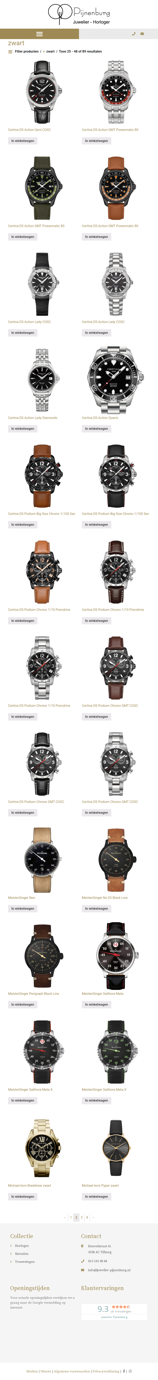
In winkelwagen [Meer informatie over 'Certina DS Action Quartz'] (96, 429)
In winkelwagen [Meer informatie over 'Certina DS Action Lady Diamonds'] (22, 429)
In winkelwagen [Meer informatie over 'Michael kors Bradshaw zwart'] (22, 1197)
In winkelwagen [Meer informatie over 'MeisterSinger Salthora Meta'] (96, 1004)
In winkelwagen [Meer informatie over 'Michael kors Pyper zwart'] (96, 1197)
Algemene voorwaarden (72, 1371)
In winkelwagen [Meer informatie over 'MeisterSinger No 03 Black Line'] (96, 909)
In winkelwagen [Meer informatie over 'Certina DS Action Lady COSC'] (22, 333)
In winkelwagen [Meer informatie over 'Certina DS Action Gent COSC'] (22, 141)
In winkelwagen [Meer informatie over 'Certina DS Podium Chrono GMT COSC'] (96, 717)
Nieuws (46, 1371)
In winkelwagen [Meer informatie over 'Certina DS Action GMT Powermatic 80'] (96, 141)
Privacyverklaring (106, 1371)
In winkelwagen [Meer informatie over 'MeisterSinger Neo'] (22, 909)
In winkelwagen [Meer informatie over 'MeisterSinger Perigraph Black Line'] (22, 1004)
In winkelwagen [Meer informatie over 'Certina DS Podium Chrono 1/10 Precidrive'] (22, 621)
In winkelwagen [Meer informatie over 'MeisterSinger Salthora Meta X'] (22, 1100)
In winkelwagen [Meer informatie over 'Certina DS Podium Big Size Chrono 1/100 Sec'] (22, 525)
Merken (32, 1371)
